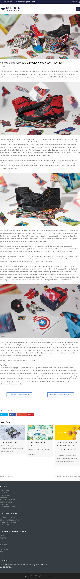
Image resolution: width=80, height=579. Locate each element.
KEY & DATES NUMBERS (7, 500)
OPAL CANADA (5, 493)
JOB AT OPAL (4, 504)
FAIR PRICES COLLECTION (8, 522)
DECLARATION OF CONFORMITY (10, 507)
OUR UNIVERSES (5, 495)
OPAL (2, 554)
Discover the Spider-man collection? (60, 394)
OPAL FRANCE (4, 490)
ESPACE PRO (4, 549)
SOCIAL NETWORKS (6, 502)
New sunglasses (9, 442)
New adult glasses (6, 476)
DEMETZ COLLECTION (7, 525)
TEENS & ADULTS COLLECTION (9, 520)
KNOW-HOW (4, 497)
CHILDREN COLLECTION (7, 518)
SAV (1, 551)
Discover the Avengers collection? (19, 394)
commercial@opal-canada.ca (27, 2)
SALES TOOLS (4, 536)
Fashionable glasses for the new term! (67, 476)
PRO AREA (3, 538)
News (3, 66)
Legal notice (41, 576)
